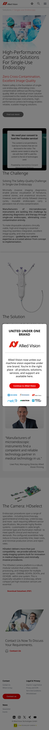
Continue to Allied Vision (24, 385)
